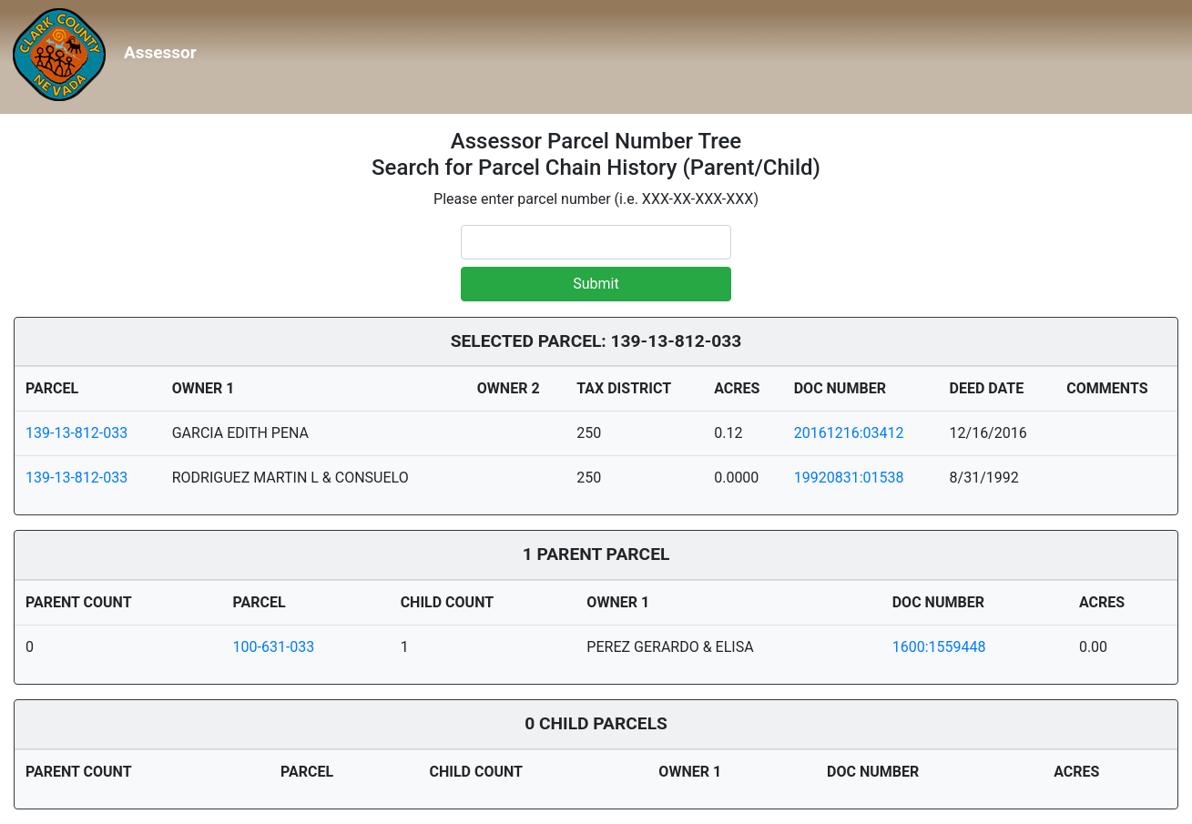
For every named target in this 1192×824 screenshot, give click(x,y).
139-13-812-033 (76, 433)
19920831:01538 (849, 477)
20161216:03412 (849, 433)
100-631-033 (274, 647)
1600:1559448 (939, 647)
